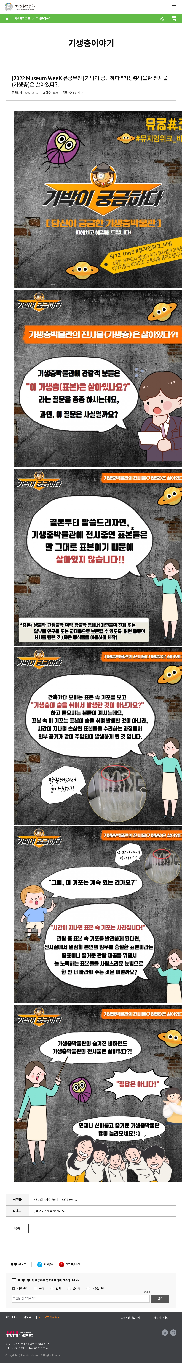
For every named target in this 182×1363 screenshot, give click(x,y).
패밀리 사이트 (161, 1317)
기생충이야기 (43, 18)
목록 (17, 1228)
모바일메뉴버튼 (174, 7)
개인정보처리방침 (49, 1317)
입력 (160, 1298)
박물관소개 (11, 1317)
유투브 (165, 1332)
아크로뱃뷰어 (73, 1264)
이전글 (17, 1200)
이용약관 (28, 1317)
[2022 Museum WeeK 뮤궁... (51, 1211)
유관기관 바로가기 (130, 1317)
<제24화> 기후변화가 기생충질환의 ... (55, 1199)
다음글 (17, 1211)
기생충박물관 (19, 9)
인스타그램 (173, 1332)
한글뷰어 (48, 1264)
